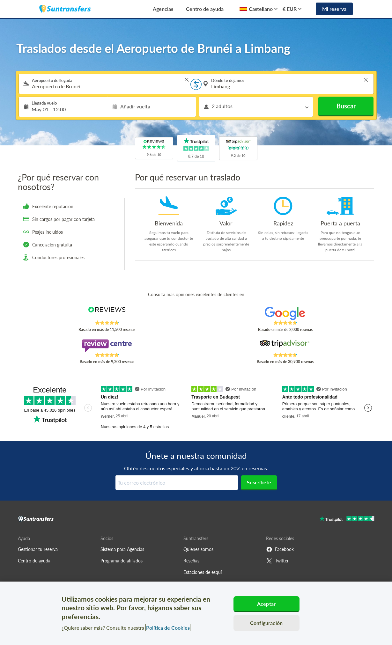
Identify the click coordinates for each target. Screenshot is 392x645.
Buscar (346, 106)
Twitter (277, 561)
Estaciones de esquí (202, 572)
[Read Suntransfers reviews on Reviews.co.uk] (106, 313)
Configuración (266, 623)
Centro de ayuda (205, 9)
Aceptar (266, 604)
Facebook (280, 549)
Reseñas (191, 560)
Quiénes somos (198, 549)
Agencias (163, 9)
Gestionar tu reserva (38, 549)
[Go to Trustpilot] (346, 519)
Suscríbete (259, 482)
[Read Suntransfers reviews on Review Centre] (106, 345)
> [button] (187, 80)
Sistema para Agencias (122, 549)
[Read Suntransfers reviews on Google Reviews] (285, 313)
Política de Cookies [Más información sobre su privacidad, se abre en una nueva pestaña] (168, 628)
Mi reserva (334, 9)
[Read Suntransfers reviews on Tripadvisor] (285, 345)
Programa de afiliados (121, 560)
